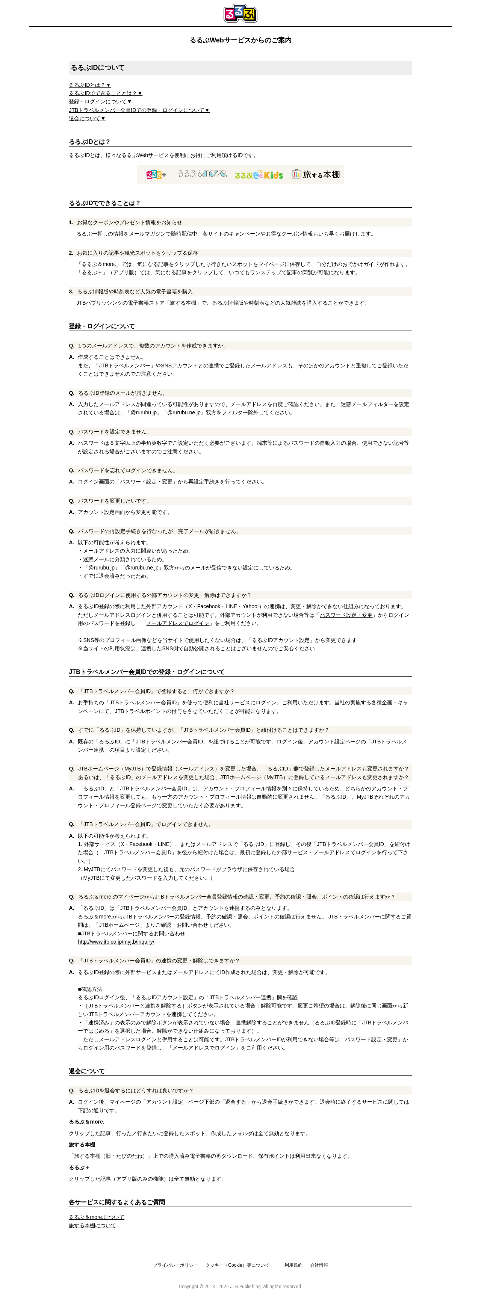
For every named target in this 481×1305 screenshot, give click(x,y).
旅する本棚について (92, 1225)
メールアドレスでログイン (177, 623)
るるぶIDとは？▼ (90, 85)
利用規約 (293, 1265)
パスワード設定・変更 (346, 615)
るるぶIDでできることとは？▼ (105, 93)
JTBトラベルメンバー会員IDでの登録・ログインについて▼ (139, 110)
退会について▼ (87, 118)
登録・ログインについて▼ (100, 101)
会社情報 (319, 1265)
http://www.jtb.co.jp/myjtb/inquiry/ (116, 942)
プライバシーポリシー (175, 1265)
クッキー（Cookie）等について (237, 1265)
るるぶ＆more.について (96, 1217)
